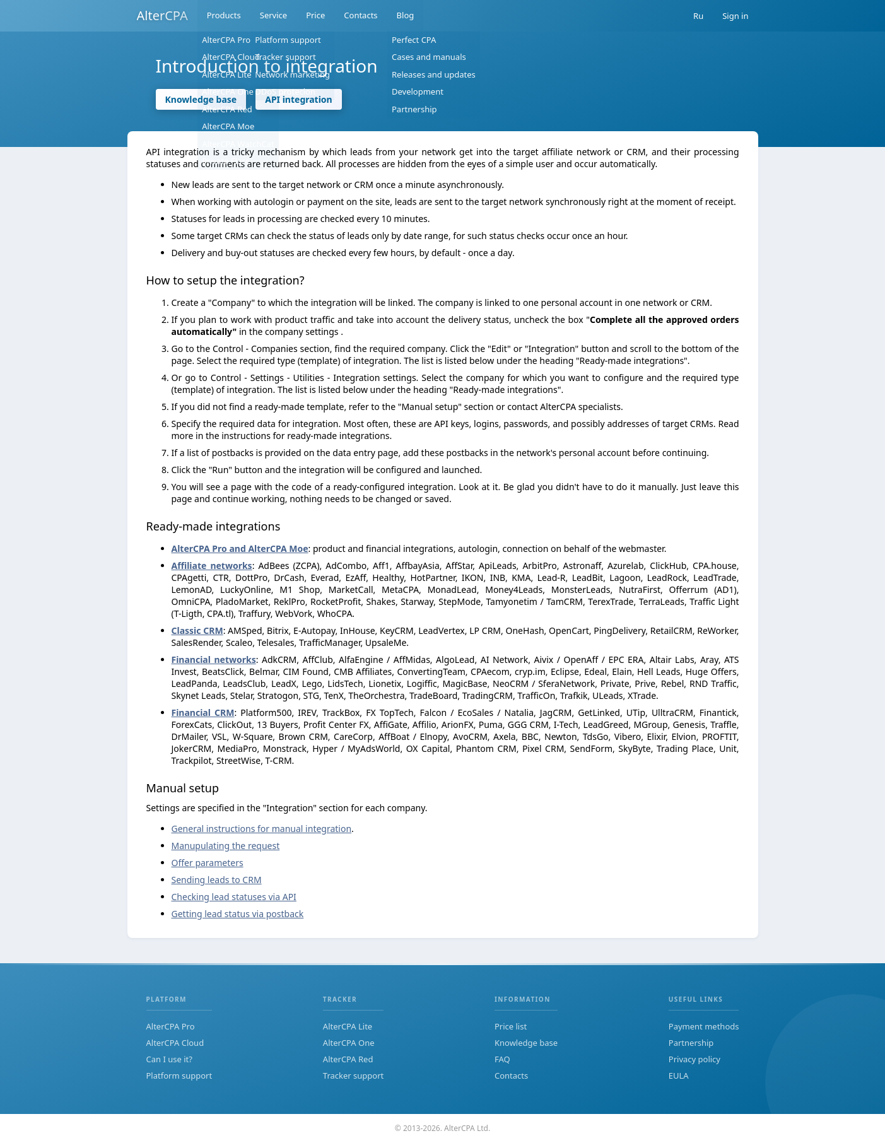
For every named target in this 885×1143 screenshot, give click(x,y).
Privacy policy (694, 1059)
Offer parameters (207, 863)
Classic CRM (197, 630)
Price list (511, 1026)
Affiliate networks (212, 566)
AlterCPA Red (348, 1059)
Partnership (691, 1042)
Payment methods (704, 1026)
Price (315, 15)
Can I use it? (169, 1059)
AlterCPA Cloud (175, 1042)
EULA (679, 1075)
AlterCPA (162, 15)
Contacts (360, 15)
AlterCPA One (349, 1042)
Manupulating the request (226, 846)
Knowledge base (201, 99)
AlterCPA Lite (347, 1026)
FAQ (502, 1059)
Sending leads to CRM (217, 880)
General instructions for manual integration (262, 829)
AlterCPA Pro (170, 1026)
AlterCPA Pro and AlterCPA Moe (240, 548)
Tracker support (353, 1075)
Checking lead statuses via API (234, 897)
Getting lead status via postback (238, 914)
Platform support (179, 1075)
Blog (405, 15)
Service (273, 15)
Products (224, 15)
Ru (698, 15)
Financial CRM (203, 712)
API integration (298, 99)
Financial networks (214, 659)
